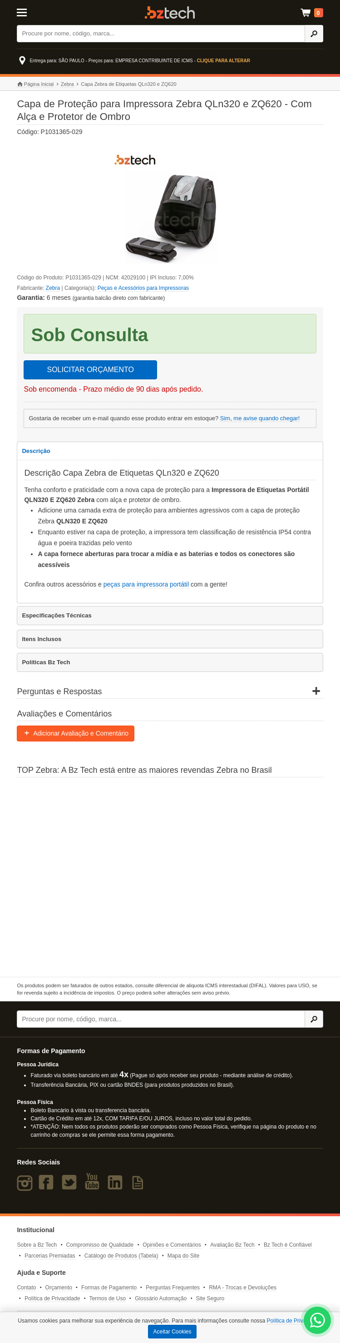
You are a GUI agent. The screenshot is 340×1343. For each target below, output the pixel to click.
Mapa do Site (184, 1256)
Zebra (67, 84)
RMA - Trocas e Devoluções (242, 1287)
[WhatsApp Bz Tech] (317, 1321)
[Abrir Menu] (38, 12)
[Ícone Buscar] (314, 33)
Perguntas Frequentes (173, 1287)
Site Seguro (210, 1298)
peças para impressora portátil (146, 584)
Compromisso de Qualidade (99, 1245)
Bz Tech (170, 12)
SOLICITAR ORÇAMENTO (90, 369)
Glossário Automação (161, 1298)
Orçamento (58, 1287)
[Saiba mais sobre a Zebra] (170, 876)
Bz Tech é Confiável (288, 1245)
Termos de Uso (107, 1298)
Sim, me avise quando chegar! (260, 418)
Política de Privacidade (52, 1298)
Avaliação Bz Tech (232, 1245)
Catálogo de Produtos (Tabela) (121, 1256)
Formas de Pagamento (109, 1287)
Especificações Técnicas (56, 615)
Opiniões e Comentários (172, 1245)
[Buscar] (161, 33)
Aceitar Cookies (172, 1331)
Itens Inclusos (41, 639)
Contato (26, 1287)
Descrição (36, 451)
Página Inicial (35, 84)
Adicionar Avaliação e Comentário (75, 733)
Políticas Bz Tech (46, 662)
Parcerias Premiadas (50, 1256)
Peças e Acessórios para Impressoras (143, 288)
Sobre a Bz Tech (37, 1245)
